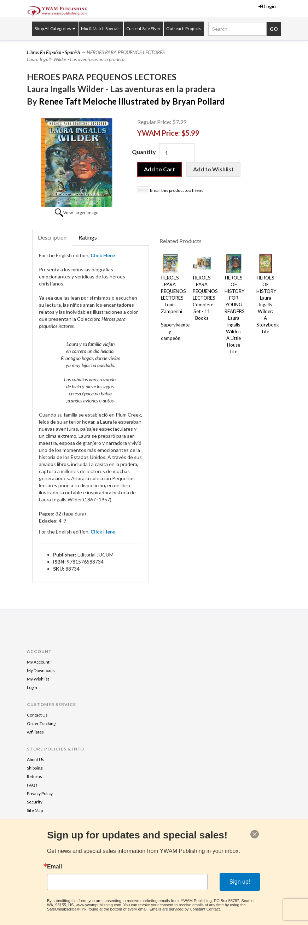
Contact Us (37, 715)
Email (54, 867)
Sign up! (239, 882)
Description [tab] (52, 237)
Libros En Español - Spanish (53, 52)
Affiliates (35, 732)
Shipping (34, 768)
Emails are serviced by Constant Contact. (185, 909)
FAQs (32, 785)
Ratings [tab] (88, 237)
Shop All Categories (55, 28)
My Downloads (41, 670)
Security (34, 802)
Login (267, 6)
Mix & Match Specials (101, 28)
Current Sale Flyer (143, 28)
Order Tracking (41, 723)
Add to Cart (159, 169)
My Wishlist (38, 679)
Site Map (35, 810)
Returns (34, 776)
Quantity (144, 151)
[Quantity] (176, 152)
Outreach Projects (183, 28)
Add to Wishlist (213, 169)
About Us (35, 759)
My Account (38, 662)
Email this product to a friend (177, 190)
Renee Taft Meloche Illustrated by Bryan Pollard (132, 101)
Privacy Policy (40, 793)
